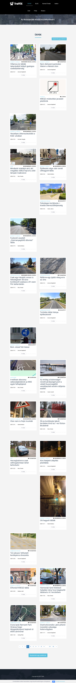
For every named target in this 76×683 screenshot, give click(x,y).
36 (53, 646)
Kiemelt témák (46, 3)
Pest (41, 419)
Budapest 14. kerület (15, 236)
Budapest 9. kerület (15, 62)
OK (53, 681)
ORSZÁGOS (42, 96)
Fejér (11, 166)
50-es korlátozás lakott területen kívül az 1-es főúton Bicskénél (52, 423)
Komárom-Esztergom (45, 201)
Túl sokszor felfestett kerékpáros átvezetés (19, 554)
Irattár (57, 3)
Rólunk (43, 11)
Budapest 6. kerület (45, 166)
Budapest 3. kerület (45, 62)
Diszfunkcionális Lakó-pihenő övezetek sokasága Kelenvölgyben (52, 627)
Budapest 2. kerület (15, 345)
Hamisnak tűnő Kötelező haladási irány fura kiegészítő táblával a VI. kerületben (52, 590)
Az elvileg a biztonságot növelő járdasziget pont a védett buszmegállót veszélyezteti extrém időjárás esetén (52, 384)
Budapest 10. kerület (15, 131)
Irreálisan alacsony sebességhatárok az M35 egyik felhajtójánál (21, 382)
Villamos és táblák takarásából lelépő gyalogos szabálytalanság (22, 66)
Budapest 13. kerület (15, 419)
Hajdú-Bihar (13, 377)
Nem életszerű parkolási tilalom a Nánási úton (50, 65)
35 (50, 646)
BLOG (36, 3)
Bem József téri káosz (19, 347)
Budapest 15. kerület (15, 585)
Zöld (28, 11)
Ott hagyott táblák (47, 520)
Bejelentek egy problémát (59, 39)
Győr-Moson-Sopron (15, 275)
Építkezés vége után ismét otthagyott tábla (51, 169)
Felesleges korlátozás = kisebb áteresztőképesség (51, 204)
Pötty (35, 11)
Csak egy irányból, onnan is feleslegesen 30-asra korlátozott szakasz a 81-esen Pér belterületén (23, 280)
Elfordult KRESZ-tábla (19, 588)
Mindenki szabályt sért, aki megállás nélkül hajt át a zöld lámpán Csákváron (22, 170)
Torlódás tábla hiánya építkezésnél (49, 313)
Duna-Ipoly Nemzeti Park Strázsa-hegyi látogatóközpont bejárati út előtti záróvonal (21, 628)
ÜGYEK (29, 3)
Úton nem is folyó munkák (21, 421)
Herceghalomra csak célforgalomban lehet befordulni (19, 462)
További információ (60, 681)
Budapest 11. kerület (45, 622)
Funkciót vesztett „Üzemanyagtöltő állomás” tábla (21, 240)
